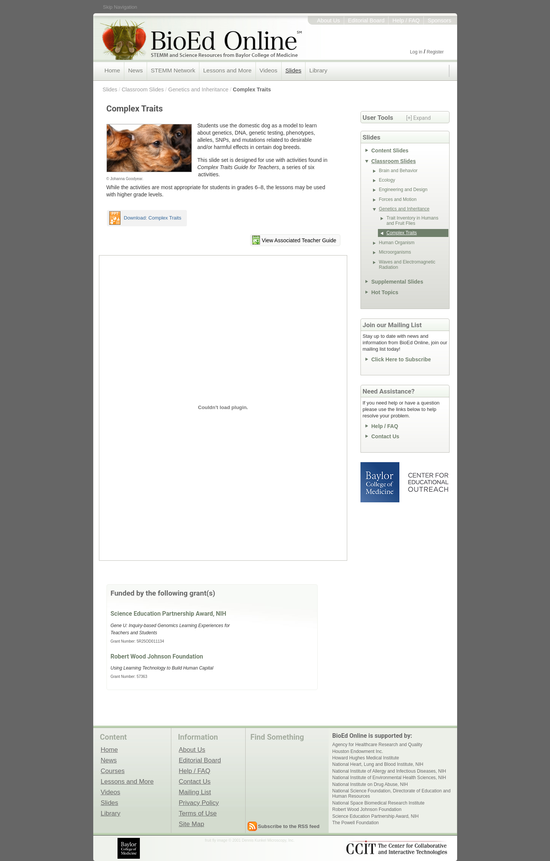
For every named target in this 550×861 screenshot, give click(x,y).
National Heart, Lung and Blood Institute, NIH (377, 764)
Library (318, 70)
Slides (293, 70)
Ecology (387, 180)
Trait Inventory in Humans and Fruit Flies (413, 220)
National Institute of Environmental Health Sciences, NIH (389, 777)
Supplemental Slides (397, 282)
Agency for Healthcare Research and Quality (377, 744)
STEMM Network (173, 70)
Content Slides (390, 150)
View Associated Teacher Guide (299, 240)
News (135, 70)
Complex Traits (252, 89)
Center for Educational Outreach (428, 482)
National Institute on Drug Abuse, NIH (370, 784)
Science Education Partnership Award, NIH (168, 613)
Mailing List (195, 792)
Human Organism (397, 242)
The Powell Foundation (355, 822)
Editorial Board (366, 20)
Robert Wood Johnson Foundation (157, 656)
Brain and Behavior (398, 170)
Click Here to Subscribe (401, 359)
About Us (328, 20)
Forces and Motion (398, 199)
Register (435, 52)
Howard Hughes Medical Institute (365, 758)
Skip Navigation (120, 7)
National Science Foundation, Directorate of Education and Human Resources (391, 793)
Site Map (191, 823)
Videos (268, 70)
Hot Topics (384, 292)
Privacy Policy (199, 802)
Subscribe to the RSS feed (289, 826)
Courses (113, 770)
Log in (416, 52)
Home (112, 70)
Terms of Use (198, 813)
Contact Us (385, 436)
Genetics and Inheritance (198, 89)
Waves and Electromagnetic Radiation (407, 264)
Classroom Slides (143, 89)
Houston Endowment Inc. (357, 751)
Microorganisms (395, 252)
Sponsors (439, 20)
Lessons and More (227, 70)
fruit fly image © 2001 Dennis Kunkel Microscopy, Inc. (250, 840)
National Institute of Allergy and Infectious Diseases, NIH (389, 771)
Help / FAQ (406, 20)
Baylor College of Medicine (380, 482)
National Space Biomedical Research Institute (378, 803)
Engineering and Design (403, 189)
